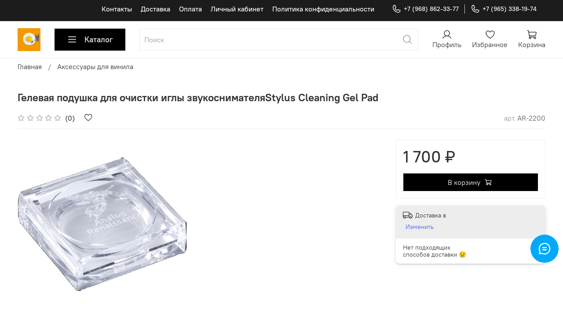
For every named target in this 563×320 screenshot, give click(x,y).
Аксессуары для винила (95, 66)
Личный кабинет (237, 8)
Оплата (190, 8)
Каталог (90, 39)
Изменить (420, 227)
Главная (30, 66)
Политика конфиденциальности (323, 8)
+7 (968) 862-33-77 (425, 9)
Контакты (117, 8)
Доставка (155, 8)
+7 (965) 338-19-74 (504, 9)
